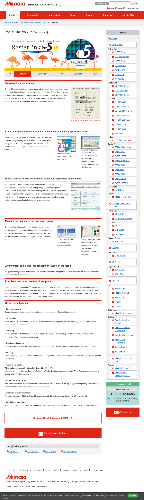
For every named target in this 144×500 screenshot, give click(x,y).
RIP (31, 22)
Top (9, 74)
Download (107, 15)
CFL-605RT (120, 230)
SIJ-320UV (119, 79)
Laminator (116, 248)
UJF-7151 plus (121, 124)
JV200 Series (120, 52)
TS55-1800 (119, 169)
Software (24, 22)
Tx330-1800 (120, 152)
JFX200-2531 (120, 129)
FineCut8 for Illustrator (124, 335)
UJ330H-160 (123, 140)
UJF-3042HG (33, 452)
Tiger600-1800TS (122, 160)
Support (89, 15)
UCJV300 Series (122, 95)
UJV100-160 (120, 66)
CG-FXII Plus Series (123, 218)
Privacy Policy (30, 486)
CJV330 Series (121, 90)
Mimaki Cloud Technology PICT (122, 374)
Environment (43, 74)
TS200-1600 (123, 147)
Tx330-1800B (120, 156)
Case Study (32, 15)
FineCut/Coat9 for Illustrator (122, 321)
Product (13, 15)
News (120, 8)
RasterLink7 (120, 288)
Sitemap (9, 486)
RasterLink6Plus (122, 293)
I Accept (132, 495)
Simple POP (120, 351)
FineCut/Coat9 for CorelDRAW (122, 329)
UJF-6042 (13, 452)
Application (54, 15)
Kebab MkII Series (123, 197)
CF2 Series (119, 234)
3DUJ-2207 (120, 270)
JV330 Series (120, 61)
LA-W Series (120, 255)
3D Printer (116, 262)
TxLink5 (118, 302)
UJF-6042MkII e (122, 106)
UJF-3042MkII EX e (123, 111)
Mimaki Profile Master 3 (125, 313)
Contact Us (128, 15)
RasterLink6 (120, 297)
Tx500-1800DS (121, 183)
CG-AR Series (121, 214)
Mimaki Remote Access (125, 368)
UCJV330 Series (122, 86)
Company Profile (132, 8)
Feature (22, 74)
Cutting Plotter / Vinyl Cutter (121, 205)
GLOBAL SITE (102, 3)
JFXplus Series (69, 452)
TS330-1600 (120, 165)
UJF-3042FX (50, 452)
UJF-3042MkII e (122, 115)
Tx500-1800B (120, 178)
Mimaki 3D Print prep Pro (124, 359)
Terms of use (18, 486)
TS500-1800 (120, 174)
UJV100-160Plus (122, 57)
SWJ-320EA (120, 70)
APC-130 (119, 241)
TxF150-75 (119, 190)
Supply (73, 15)
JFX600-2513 (120, 102)
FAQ (62, 74)
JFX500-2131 (120, 133)
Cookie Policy (41, 486)
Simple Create (121, 347)
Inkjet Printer (117, 44)
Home (111, 8)
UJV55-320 (119, 74)
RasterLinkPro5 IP (42, 22)
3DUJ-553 (119, 274)
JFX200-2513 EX (122, 120)
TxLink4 (118, 306)
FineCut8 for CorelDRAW (120, 341)
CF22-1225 (119, 225)
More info (6, 498)
